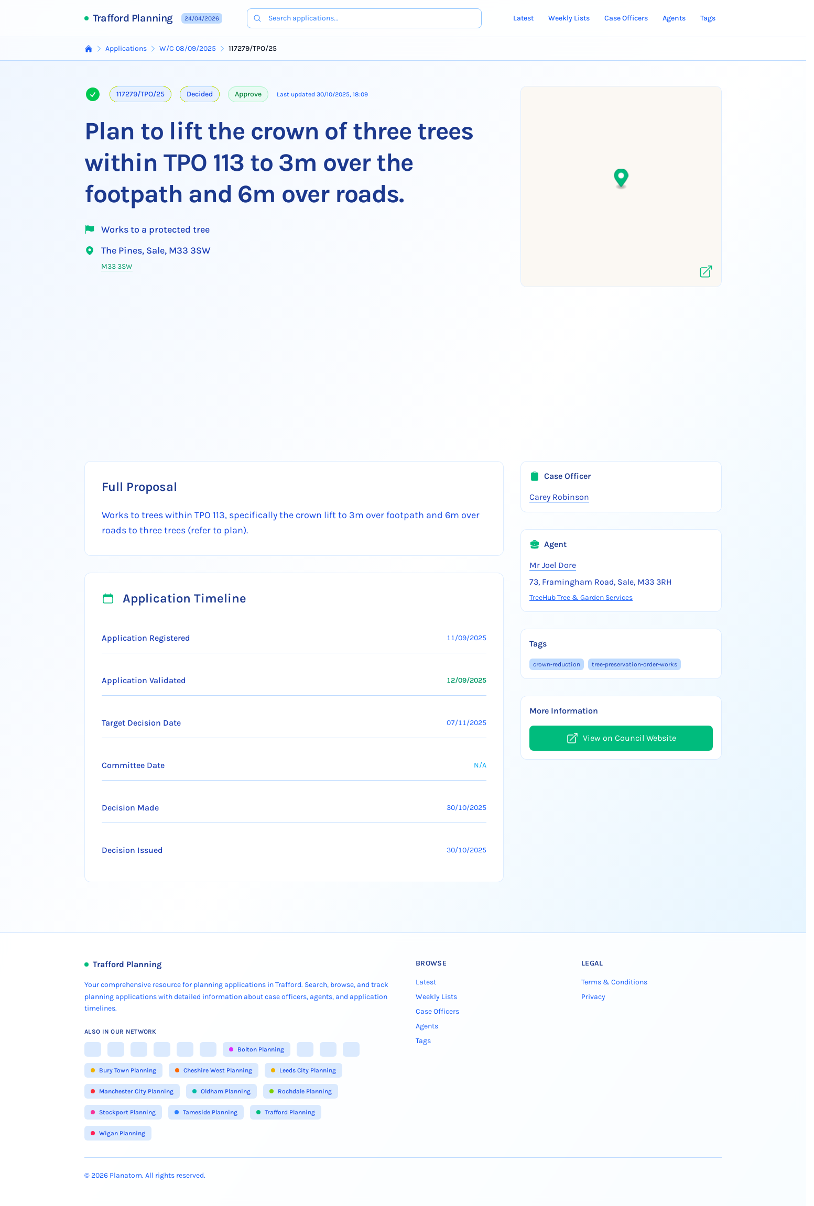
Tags (707, 18)
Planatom (126, 1175)
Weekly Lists (569, 18)
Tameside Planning (206, 1112)
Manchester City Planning (132, 1091)
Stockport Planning (123, 1112)
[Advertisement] (403, 371)
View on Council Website (621, 738)
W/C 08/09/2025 (187, 48)
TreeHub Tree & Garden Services (581, 597)
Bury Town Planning (123, 1070)
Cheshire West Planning (213, 1070)
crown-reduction (556, 664)
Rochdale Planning (300, 1091)
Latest (523, 18)
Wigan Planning (118, 1133)
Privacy (593, 996)
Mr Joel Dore (552, 565)
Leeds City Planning (303, 1070)
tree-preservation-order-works (634, 664)
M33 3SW (117, 266)
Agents (674, 18)
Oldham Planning (221, 1091)
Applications (126, 48)
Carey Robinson (559, 497)
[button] (621, 179)
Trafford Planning (133, 18)
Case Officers (626, 18)
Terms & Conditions (614, 982)
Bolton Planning (256, 1049)
